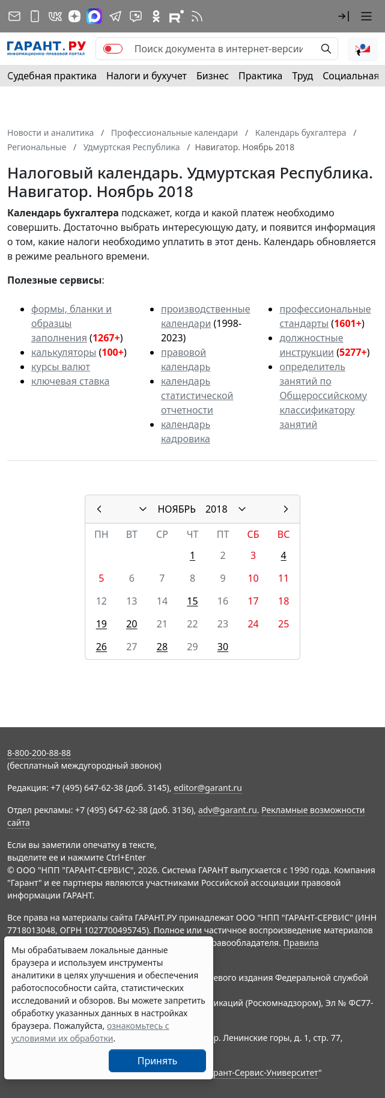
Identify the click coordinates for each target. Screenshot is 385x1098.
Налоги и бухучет (146, 75)
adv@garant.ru (227, 810)
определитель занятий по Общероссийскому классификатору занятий (323, 395)
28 (162, 646)
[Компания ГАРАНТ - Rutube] (176, 16)
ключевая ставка (70, 381)
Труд (302, 75)
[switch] (113, 48)
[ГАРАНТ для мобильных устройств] (35, 16)
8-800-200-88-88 (39, 752)
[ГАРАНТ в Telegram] (115, 16)
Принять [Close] (158, 1060)
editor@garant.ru (208, 787)
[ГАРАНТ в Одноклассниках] (156, 16)
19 (101, 623)
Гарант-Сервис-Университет (261, 1072)
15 (192, 601)
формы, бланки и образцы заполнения (71, 323)
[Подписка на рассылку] (14, 16)
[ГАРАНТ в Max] (94, 16)
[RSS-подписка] (197, 16)
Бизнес (212, 75)
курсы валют (60, 366)
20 (131, 623)
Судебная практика (52, 75)
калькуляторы (63, 352)
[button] (343, 16)
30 (222, 646)
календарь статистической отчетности (197, 395)
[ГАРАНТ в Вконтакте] (55, 16)
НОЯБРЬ (176, 509)
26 (101, 646)
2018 (216, 509)
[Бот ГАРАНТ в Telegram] (136, 16)
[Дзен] (74, 16)
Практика (260, 75)
